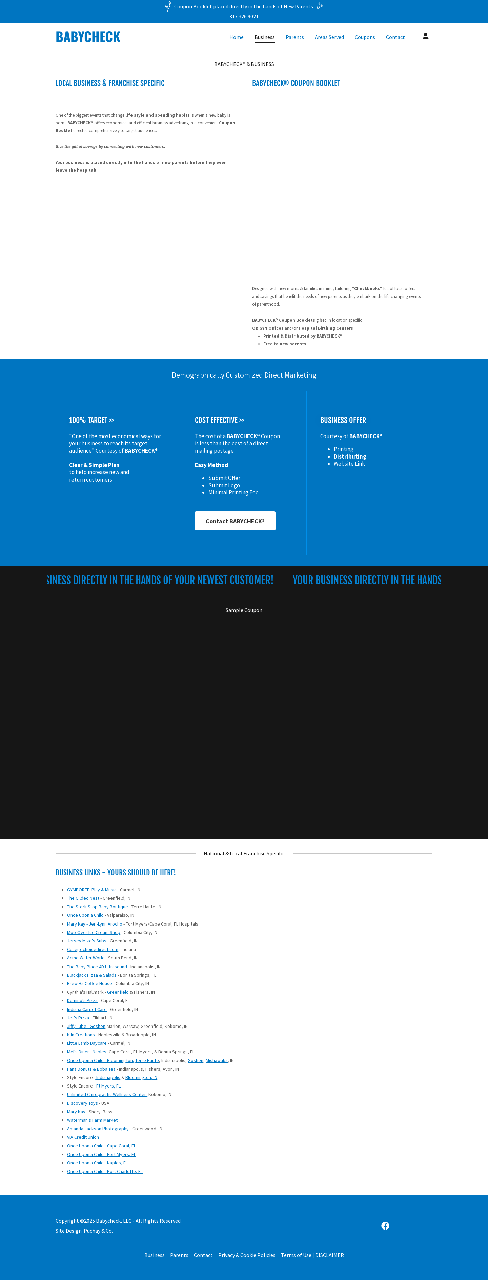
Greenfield (118, 992)
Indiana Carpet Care (87, 1009)
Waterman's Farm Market (92, 1120)
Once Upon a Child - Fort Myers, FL (101, 1154)
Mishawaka (217, 1060)
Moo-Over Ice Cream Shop (93, 932)
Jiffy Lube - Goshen (86, 1026)
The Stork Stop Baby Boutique (97, 906)
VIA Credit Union (83, 1137)
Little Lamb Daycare (87, 1043)
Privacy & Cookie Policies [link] (247, 1255)
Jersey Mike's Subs (86, 941)
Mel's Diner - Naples (86, 1052)
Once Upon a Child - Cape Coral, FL (101, 1146)
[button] (425, 36)
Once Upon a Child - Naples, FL (97, 1163)
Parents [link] (295, 37)
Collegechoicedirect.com (92, 949)
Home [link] (236, 37)
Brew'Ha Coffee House (89, 983)
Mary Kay (76, 1112)
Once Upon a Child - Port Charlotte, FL (105, 1171)
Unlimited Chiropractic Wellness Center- (107, 1094)
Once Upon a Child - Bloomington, (100, 1060)
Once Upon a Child (86, 915)
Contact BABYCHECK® (235, 521)
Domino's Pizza (82, 1000)
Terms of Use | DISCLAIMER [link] (312, 1255)
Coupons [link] (365, 37)
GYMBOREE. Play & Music (92, 890)
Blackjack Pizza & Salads (92, 975)
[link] (121, 40)
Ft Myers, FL (108, 1086)
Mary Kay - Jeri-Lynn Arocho (95, 924)
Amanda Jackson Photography (98, 1128)
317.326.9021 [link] (244, 16)
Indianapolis (107, 1077)
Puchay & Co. (98, 1230)
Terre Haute (147, 1060)
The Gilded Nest (83, 898)
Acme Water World (86, 958)
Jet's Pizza (78, 1018)
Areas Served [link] (329, 37)
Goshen (195, 1060)
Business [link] (265, 37)
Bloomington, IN (141, 1077)
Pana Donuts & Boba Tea (92, 1069)
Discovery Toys (82, 1103)
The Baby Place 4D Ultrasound (97, 966)
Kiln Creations (81, 1035)
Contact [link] (395, 37)
